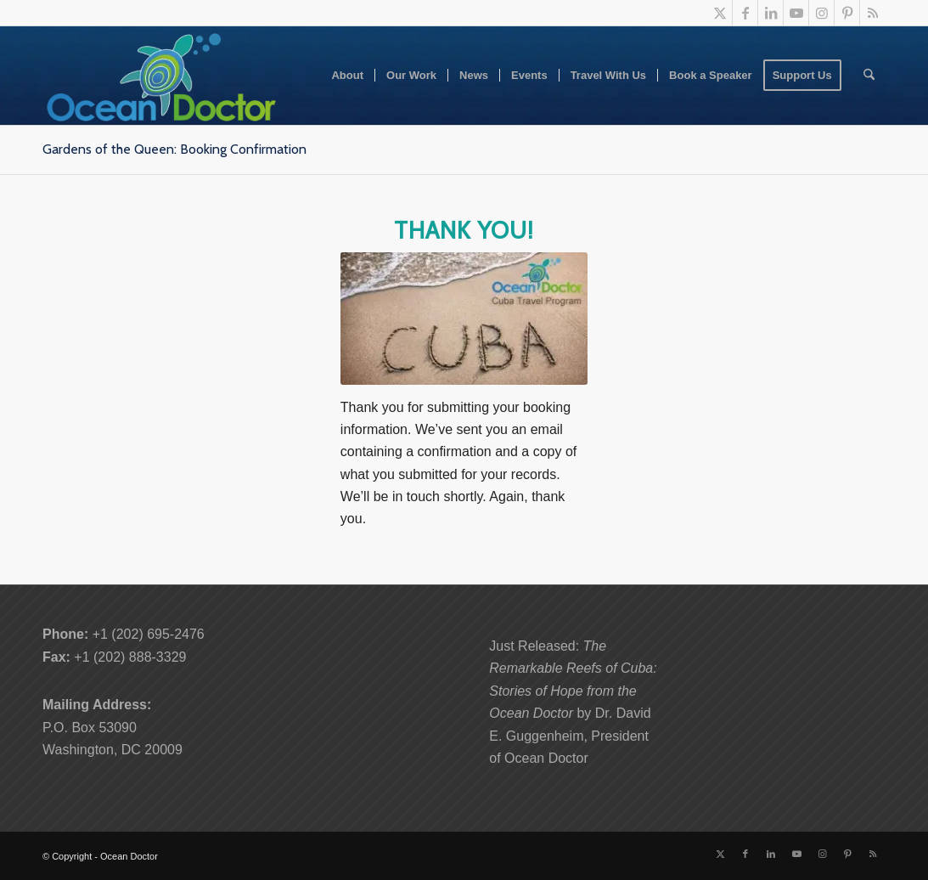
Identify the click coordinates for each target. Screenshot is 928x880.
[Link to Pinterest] (847, 12)
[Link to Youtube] (796, 12)
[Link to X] (719, 12)
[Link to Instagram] (821, 12)
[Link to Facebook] (745, 12)
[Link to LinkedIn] (770, 12)
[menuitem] (347, 75)
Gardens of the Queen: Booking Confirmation (174, 149)
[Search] (869, 75)
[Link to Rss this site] (873, 12)
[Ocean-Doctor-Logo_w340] (161, 75)
